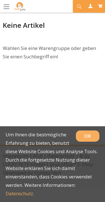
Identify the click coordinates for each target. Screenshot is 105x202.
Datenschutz (19, 193)
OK (87, 136)
